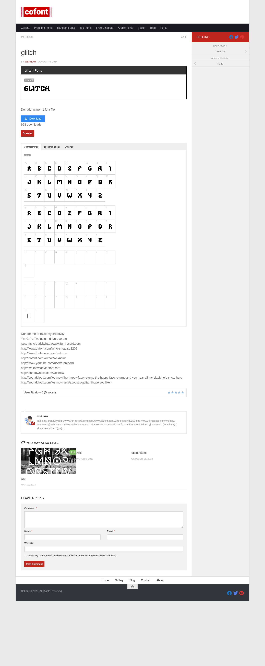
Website (28, 593)
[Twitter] (237, 88)
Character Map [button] (31, 197)
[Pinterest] (242, 88)
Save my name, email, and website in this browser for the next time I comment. (72, 606)
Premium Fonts (43, 27)
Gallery (25, 27)
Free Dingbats (104, 27)
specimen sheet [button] (51, 197)
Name (28, 582)
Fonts (163, 27)
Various (27, 87)
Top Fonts (85, 27)
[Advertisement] (132, 57)
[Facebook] (231, 88)
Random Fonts (66, 27)
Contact (145, 631)
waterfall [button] (69, 197)
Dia (23, 529)
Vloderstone (139, 503)
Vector (142, 27)
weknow (30, 112)
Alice (79, 503)
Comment (30, 559)
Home (105, 631)
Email (111, 582)
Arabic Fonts (125, 27)
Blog (153, 27)
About (159, 631)
